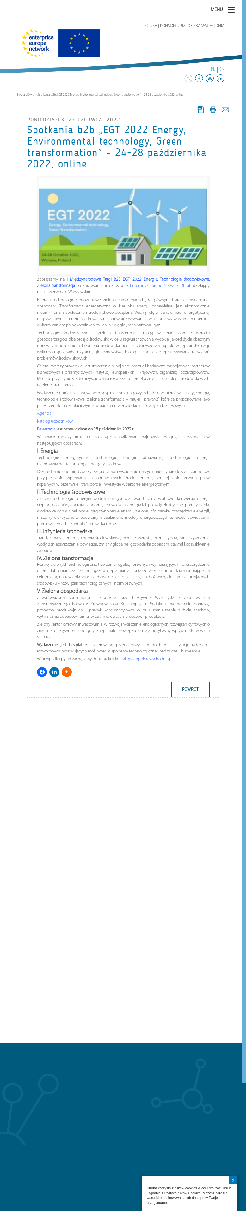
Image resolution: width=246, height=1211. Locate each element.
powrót (190, 689)
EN (221, 69)
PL (213, 69)
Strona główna (26, 95)
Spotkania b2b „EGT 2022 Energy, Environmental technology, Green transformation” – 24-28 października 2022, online (117, 147)
